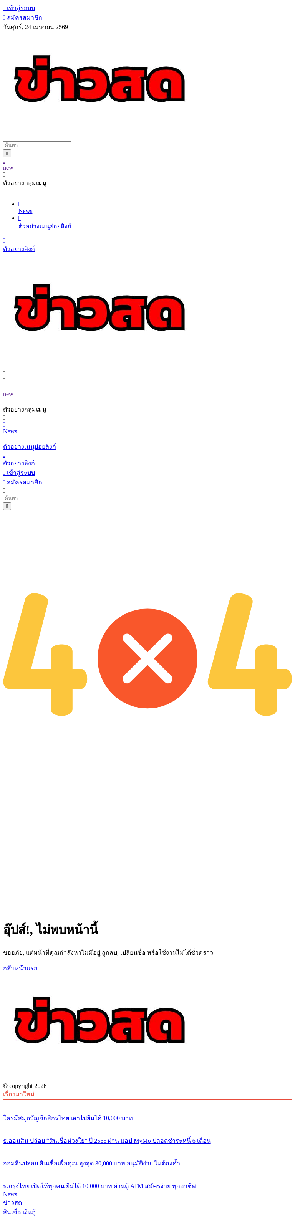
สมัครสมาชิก (22, 17)
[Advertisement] (147, 858)
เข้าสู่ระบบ (19, 8)
